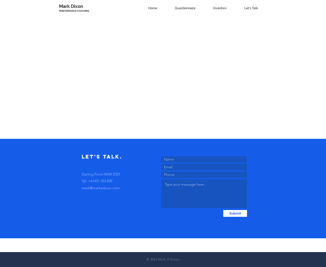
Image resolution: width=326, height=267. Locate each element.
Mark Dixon (71, 6)
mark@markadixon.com (101, 188)
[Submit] (235, 213)
